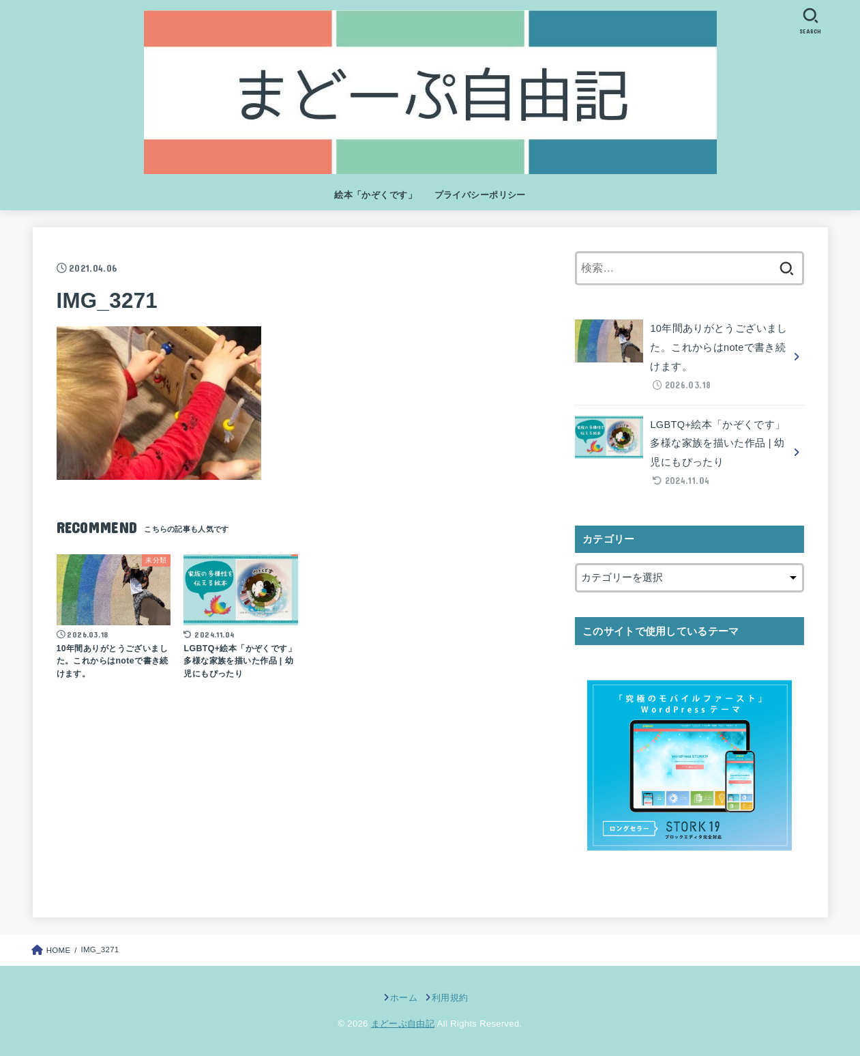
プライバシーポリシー (480, 195)
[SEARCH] (810, 20)
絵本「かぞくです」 (375, 195)
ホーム (403, 998)
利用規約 (450, 998)
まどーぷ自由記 (402, 1023)
